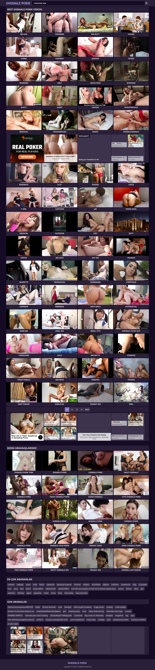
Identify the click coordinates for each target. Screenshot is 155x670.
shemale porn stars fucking (36, 615)
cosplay (110, 607)
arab (35, 584)
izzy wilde (143, 584)
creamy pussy (74, 611)
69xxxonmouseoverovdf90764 (20, 607)
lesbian (86, 584)
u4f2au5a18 (51, 589)
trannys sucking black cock (57, 619)
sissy (16, 589)
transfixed (96, 584)
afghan (106, 584)
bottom (40, 619)
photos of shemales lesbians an (21, 611)
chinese (11, 584)
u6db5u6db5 (63, 589)
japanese (50, 584)
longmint (119, 615)
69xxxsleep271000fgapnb (61, 615)
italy (134, 584)
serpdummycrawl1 (121, 619)
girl (142, 589)
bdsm (28, 589)
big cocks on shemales (94, 615)
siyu (132, 615)
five (21, 589)
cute (60, 607)
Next (87, 409)
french (128, 589)
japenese (37, 593)
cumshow (78, 615)
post (108, 619)
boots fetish (38, 589)
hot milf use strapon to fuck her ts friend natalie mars (93, 589)
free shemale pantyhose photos (21, 619)
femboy (21, 593)
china (53, 593)
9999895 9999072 (15, 615)
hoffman (114, 584)
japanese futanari (64, 584)
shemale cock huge (114, 611)
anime (121, 589)
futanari (77, 584)
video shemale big (96, 611)
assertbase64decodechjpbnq (48, 611)
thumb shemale (48, 607)
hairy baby (69, 593)
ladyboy (20, 584)
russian (128, 611)
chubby (101, 619)
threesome (125, 584)
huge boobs (99, 607)
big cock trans (81, 593)
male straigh (120, 607)
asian (28, 584)
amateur (11, 593)
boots (41, 584)
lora (9, 589)
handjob (67, 607)
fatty (60, 593)
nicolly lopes (13, 624)
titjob (37, 607)
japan (29, 593)
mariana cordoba (138, 619)
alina (136, 589)
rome (46, 593)
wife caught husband (82, 607)
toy (127, 615)
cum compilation (77, 619)
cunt (84, 611)
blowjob (109, 615)
